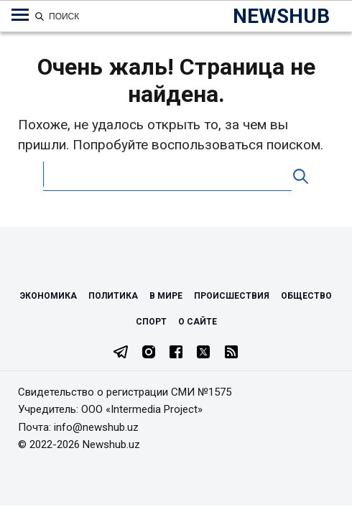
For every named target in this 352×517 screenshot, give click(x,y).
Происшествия (231, 296)
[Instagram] (148, 353)
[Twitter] (203, 353)
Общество (306, 296)
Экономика (48, 296)
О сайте (197, 322)
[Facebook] (176, 353)
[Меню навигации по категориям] (20, 15)
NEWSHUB (281, 16)
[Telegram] (120, 353)
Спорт (151, 322)
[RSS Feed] (231, 353)
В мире (165, 296)
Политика (113, 296)
